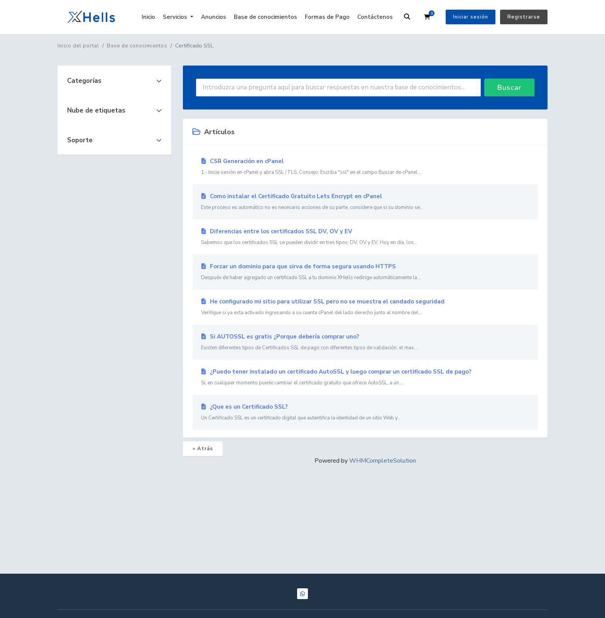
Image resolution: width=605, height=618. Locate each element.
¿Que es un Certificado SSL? (365, 412)
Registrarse (523, 16)
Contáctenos (375, 17)
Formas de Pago (327, 17)
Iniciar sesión (470, 16)
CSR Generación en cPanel (365, 167)
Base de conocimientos (265, 17)
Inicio (148, 17)
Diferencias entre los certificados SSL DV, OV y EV (365, 237)
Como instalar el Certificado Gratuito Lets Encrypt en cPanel (365, 202)
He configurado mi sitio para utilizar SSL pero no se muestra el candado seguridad (365, 307)
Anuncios (213, 17)
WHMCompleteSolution (382, 460)
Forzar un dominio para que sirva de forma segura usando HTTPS (365, 272)
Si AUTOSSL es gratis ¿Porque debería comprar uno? (365, 342)
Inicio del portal (78, 45)
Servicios (176, 17)
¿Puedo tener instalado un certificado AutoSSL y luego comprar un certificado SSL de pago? (365, 377)
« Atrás (203, 448)
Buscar (509, 87)
